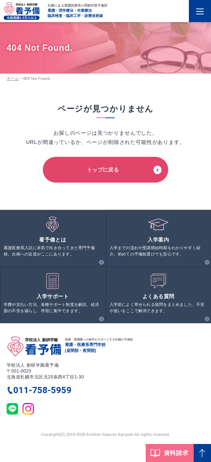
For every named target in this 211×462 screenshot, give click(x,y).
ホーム (13, 78)
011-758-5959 (42, 390)
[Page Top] (202, 453)
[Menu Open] (200, 11)
